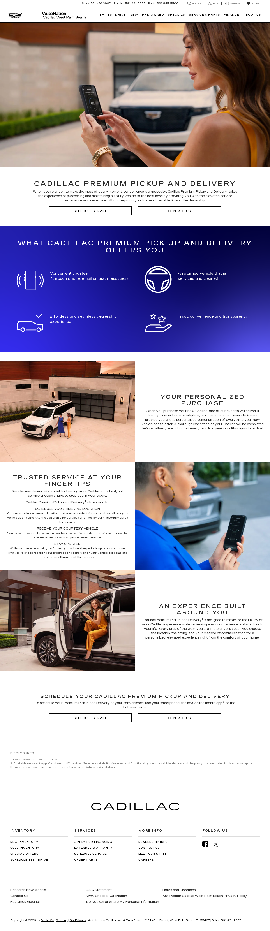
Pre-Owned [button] (153, 14)
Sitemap (62, 920)
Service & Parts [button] (204, 14)
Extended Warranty (93, 848)
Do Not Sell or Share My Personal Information (122, 902)
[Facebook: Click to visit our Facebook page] (207, 844)
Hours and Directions (179, 890)
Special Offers (24, 853)
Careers (146, 859)
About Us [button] (252, 14)
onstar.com (72, 767)
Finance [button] (231, 14)
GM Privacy (78, 920)
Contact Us (179, 211)
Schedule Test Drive (29, 859)
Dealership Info (153, 842)
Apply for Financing (93, 842)
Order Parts (86, 859)
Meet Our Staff (152, 853)
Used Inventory (25, 848)
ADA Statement (99, 890)
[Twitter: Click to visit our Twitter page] (218, 844)
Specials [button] (176, 14)
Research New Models (28, 890)
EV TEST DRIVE (113, 14)
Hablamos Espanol (25, 902)
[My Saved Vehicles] (252, 4)
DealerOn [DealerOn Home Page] (47, 920)
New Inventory (24, 842)
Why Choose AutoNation (106, 896)
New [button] (134, 14)
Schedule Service (90, 211)
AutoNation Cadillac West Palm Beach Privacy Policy (204, 896)
